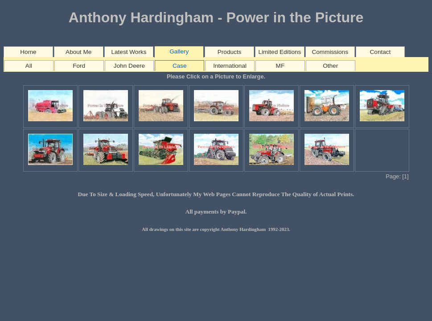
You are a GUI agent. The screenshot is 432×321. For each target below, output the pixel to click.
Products (230, 52)
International (230, 65)
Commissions (330, 52)
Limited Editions (279, 52)
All (28, 65)
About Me (78, 52)
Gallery (179, 51)
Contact (380, 52)
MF (280, 65)
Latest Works (128, 52)
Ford (79, 65)
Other (330, 65)
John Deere (129, 65)
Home (28, 52)
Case (180, 65)
